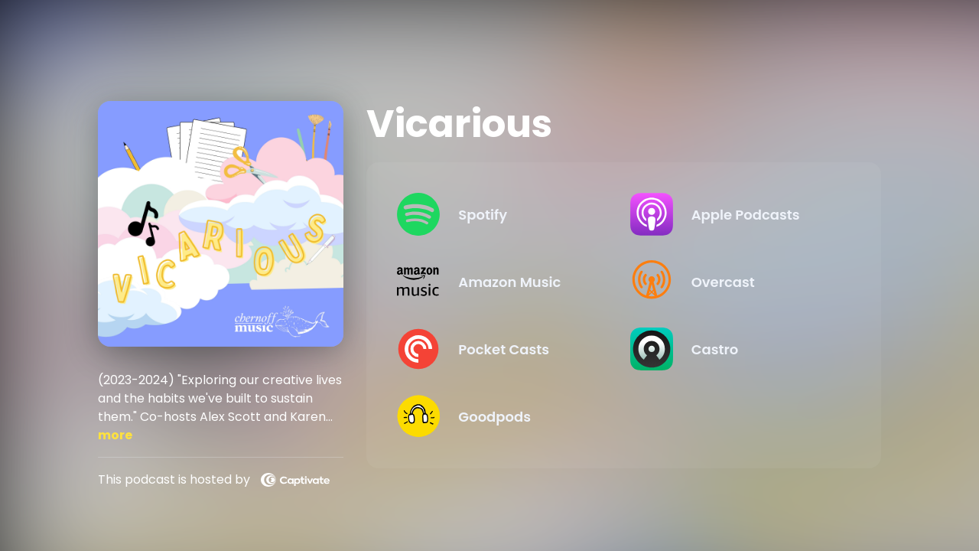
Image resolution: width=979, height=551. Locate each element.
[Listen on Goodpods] (501, 416)
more (115, 435)
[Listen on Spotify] (501, 214)
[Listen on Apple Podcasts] (734, 214)
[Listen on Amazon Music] (501, 281)
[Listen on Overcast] (734, 281)
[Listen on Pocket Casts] (501, 349)
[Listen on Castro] (734, 349)
